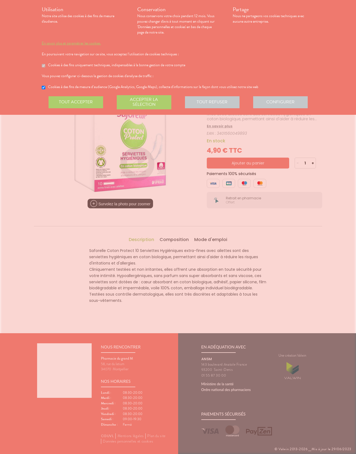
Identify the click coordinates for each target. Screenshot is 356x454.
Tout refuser (212, 102)
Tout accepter (76, 102)
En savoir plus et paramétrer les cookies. (71, 43)
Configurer (280, 102)
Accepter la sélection (144, 102)
